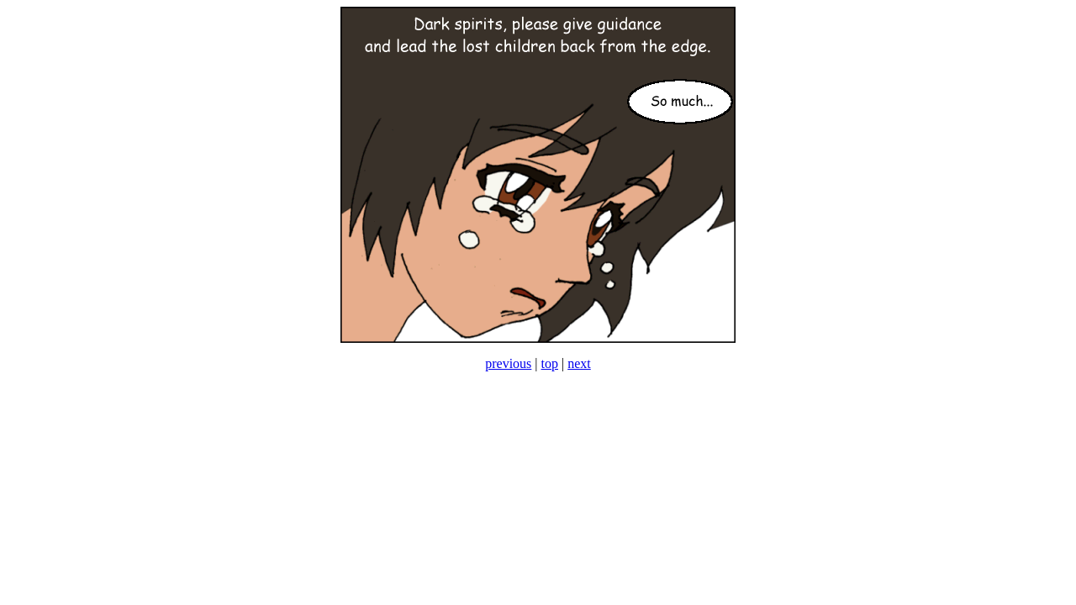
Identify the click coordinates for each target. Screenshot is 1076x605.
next (579, 363)
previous (508, 363)
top (549, 363)
